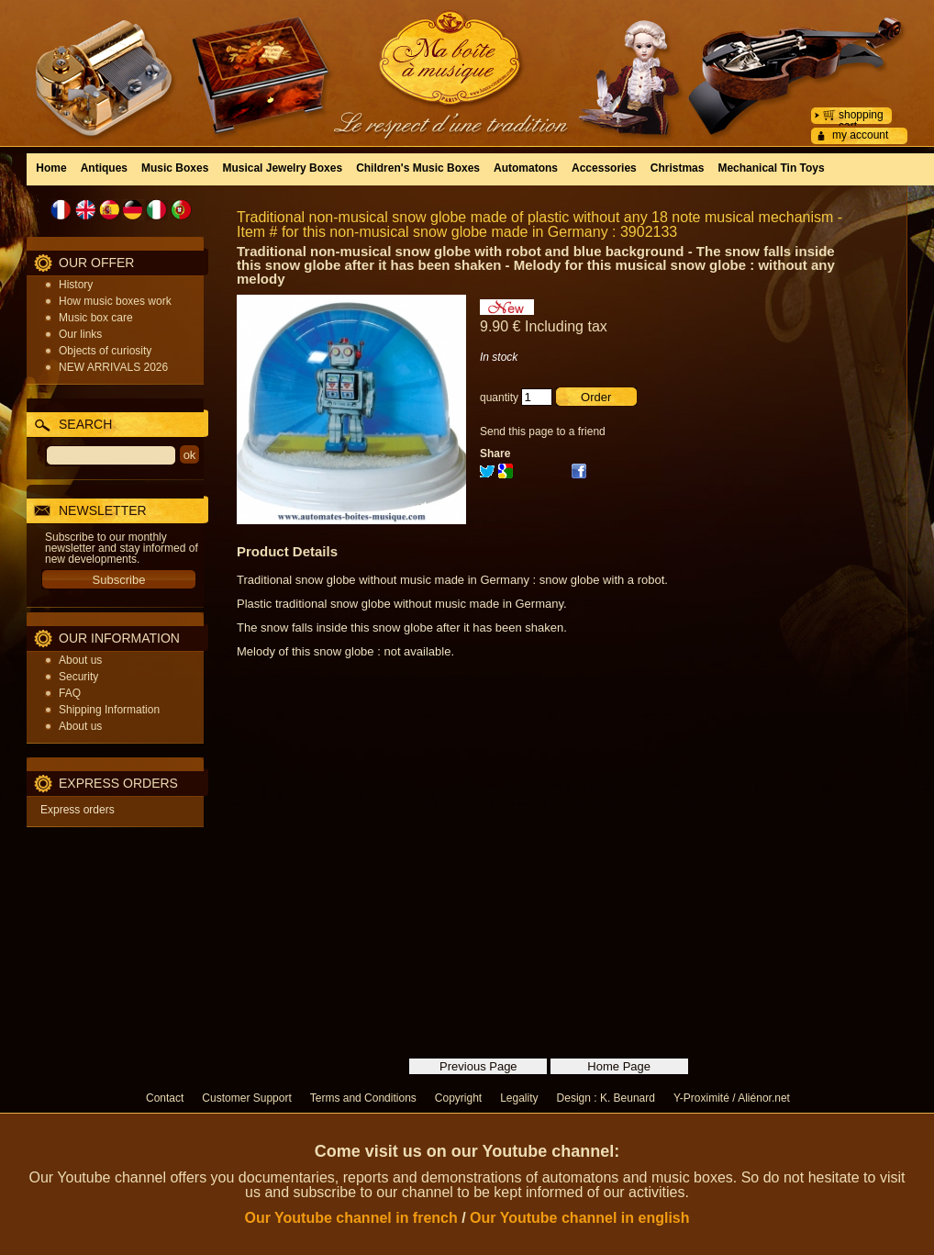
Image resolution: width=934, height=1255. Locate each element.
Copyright (458, 1098)
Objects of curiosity (105, 350)
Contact (164, 1098)
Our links (80, 334)
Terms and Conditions (363, 1098)
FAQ (70, 693)
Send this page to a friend (543, 431)
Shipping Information (109, 709)
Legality (519, 1098)
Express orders (77, 809)
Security (78, 676)
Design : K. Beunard (606, 1098)
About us (80, 660)
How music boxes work (115, 301)
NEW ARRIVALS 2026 (113, 367)
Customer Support (246, 1098)
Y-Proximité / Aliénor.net (731, 1098)
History (76, 284)
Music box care (96, 317)
